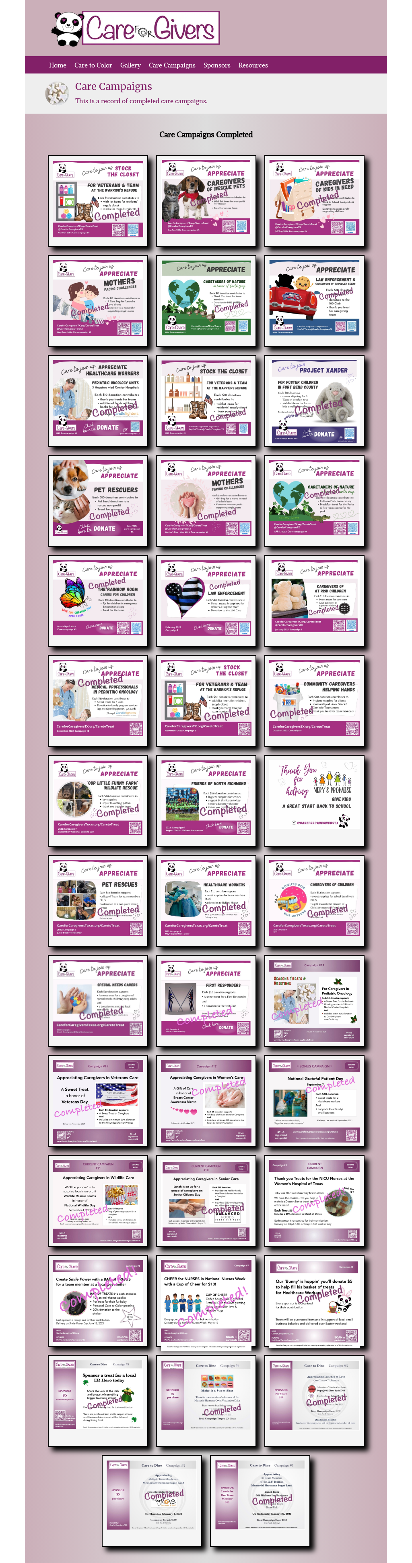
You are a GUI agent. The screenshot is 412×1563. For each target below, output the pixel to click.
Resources (253, 64)
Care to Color (93, 64)
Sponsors (217, 64)
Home (57, 64)
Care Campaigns (172, 64)
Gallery (130, 64)
